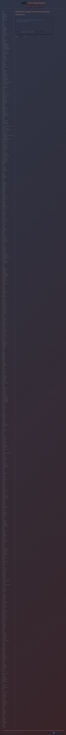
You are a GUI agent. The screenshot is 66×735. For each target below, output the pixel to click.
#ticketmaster (5, 656)
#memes (4, 457)
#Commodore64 (5, 46)
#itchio (3, 406)
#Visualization (5, 154)
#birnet (3, 197)
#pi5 (3, 528)
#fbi (3, 316)
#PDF (3, 116)
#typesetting (4, 679)
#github (3, 353)
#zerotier (4, 726)
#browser (4, 212)
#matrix (3, 450)
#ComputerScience (6, 48)
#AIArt (3, 23)
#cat (3, 221)
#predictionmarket (5, 549)
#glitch (3, 357)
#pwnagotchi (4, 561)
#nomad (3, 494)
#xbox (3, 717)
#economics (4, 296)
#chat (3, 227)
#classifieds (4, 241)
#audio (3, 184)
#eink (3, 298)
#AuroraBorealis (5, 35)
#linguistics (4, 423)
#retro (3, 578)
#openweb (4, 507)
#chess (3, 231)
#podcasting (4, 540)
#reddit (3, 574)
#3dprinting (4, 20)
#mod (3, 471)
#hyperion (4, 387)
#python (3, 563)
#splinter (4, 625)
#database (4, 268)
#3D (3, 13)
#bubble (3, 214)
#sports (3, 626)
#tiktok (3, 658)
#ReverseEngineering (6, 129)
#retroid (3, 582)
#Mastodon (4, 99)
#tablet (3, 644)
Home (3, 732)
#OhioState (4, 111)
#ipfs (3, 402)
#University (4, 150)
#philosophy (4, 525)
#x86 (3, 716)
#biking (3, 191)
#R (2, 125)
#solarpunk (4, 620)
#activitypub (4, 161)
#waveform (4, 694)
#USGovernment (5, 148)
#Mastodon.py (5, 100)
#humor (3, 386)
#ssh (3, 630)
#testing (3, 652)
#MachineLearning (5, 95)
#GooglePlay (4, 76)
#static (3, 631)
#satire (3, 598)
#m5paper (4, 437)
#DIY (3, 50)
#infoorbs (4, 392)
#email (3, 302)
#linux (3, 427)
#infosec (4, 393)
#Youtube (4, 157)
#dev (3, 282)
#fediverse (4, 318)
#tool (3, 661)
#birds (3, 195)
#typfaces (4, 680)
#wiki (3, 709)
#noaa (3, 493)
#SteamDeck (4, 140)
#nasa (3, 484)
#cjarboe (4, 239)
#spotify (3, 627)
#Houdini (4, 80)
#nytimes (4, 500)
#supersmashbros (5, 640)
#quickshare (4, 568)
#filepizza (4, 319)
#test (3, 651)
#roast (3, 588)
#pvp (3, 560)
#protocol (4, 555)
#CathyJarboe (4, 39)
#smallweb (4, 613)
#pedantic (4, 520)
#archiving (4, 177)
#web (3, 697)
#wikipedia (4, 710)
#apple (3, 174)
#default (4, 276)
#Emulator (4, 58)
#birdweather (4, 196)
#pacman (4, 512)
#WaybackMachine (5, 155)
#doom (3, 289)
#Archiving (4, 34)
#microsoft (4, 463)
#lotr (3, 436)
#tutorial (4, 670)
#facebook (4, 312)
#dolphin (4, 288)
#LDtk (3, 88)
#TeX (3, 143)
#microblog (4, 462)
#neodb (3, 485)
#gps (3, 366)
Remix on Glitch (58, 733)
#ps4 (3, 556)
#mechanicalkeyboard (6, 452)
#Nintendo (4, 107)
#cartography (4, 220)
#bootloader (4, 209)
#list (3, 428)
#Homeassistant (5, 78)
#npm (3, 499)
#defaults (4, 277)
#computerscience (5, 256)
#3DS (3, 17)
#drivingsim (4, 291)
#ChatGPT (4, 41)
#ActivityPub (4, 28)
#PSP (3, 118)
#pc (3, 518)
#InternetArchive (5, 83)
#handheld (4, 375)
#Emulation (4, 57)
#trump (3, 668)
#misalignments (5, 466)
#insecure (4, 394)
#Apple (3, 31)
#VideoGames (5, 153)
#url (3, 683)
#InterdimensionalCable (6, 81)
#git (3, 352)
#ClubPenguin (5, 45)
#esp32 (3, 310)
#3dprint (4, 18)
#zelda (3, 725)
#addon (3, 163)
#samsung (4, 595)
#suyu (3, 641)
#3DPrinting (4, 16)
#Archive (4, 32)
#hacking (4, 372)
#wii (3, 705)
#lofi (3, 434)
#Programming (5, 122)
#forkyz (3, 330)
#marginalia (4, 442)
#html (3, 385)
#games (3, 345)
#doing (3, 287)
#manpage (4, 438)
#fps (3, 333)
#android (4, 168)
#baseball (4, 189)
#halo (3, 374)
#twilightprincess (5, 673)
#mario (3, 443)
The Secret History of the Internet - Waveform (29, 20)
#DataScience (5, 52)
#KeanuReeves (5, 87)
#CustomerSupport (5, 49)
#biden (3, 190)
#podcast (32, 31)
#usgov (3, 686)
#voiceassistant (5, 691)
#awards (4, 186)
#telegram (4, 647)
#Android (4, 30)
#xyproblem (4, 722)
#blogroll (4, 203)
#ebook (3, 295)
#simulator (4, 610)
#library (3, 422)
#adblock (4, 162)
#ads (3, 164)
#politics (4, 542)
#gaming (4, 346)
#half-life (4, 373)
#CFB (3, 37)
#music (3, 480)
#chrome (4, 233)
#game (3, 340)
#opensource (4, 506)
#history (3, 380)
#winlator (4, 712)
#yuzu (3, 724)
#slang (3, 612)
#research (4, 577)
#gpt (3, 367)
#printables (4, 553)
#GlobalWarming (5, 74)
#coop (3, 260)
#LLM (3, 90)
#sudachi (4, 639)
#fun (3, 338)
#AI (3, 22)
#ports (3, 547)
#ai (2, 165)
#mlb (3, 469)
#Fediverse (4, 64)
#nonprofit (4, 497)
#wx (3, 715)
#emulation (4, 303)
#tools (3, 662)
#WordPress (4, 156)
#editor (3, 297)
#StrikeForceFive (5, 142)
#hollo (3, 381)
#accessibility (4, 160)
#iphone (3, 403)
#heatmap (4, 379)
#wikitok (4, 711)
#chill (3, 232)
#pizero (3, 533)
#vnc (3, 690)
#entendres (4, 309)
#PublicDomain (5, 123)
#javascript (4, 407)
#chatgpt (4, 228)
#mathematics (5, 449)
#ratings (3, 571)
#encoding (4, 305)
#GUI (3, 69)
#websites (4, 704)
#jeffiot (3, 408)
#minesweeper (5, 465)
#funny (3, 339)
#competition (4, 255)
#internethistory (5, 399)
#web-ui (3, 698)
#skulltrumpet (5, 611)
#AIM (3, 24)
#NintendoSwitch (5, 108)
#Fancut (3, 63)
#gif (3, 350)
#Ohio (3, 109)
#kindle (3, 415)
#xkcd (3, 719)
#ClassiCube (4, 43)
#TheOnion (4, 147)
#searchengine (5, 602)
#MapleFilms (4, 97)
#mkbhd (27, 31)
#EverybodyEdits (5, 59)
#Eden (3, 55)
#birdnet (3, 193)
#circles (3, 235)
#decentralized (5, 275)
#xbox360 (4, 718)
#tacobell (4, 645)
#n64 (3, 483)
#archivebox (4, 176)
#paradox (4, 514)
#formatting (4, 331)
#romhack (4, 589)
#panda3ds (4, 513)
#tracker (4, 663)
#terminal (4, 648)
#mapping (4, 441)
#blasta (3, 199)
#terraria (4, 649)
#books (3, 207)
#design (3, 281)
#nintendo (4, 492)
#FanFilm (4, 62)
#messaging (4, 459)
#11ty (3, 10)
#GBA (3, 67)
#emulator (4, 304)
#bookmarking (5, 206)
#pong (3, 543)
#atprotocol (4, 183)
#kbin (3, 413)
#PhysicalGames (5, 120)
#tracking (4, 665)
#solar (3, 619)
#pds (3, 519)
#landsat (4, 416)
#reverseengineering (6, 584)
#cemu (3, 225)
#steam (3, 633)
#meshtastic (4, 458)
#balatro (4, 188)
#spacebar (4, 624)
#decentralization (5, 274)
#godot (3, 360)
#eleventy (4, 301)
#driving (3, 290)
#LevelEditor (4, 91)
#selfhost (4, 605)
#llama (3, 431)
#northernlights (5, 498)
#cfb (3, 226)
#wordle (3, 714)
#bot (3, 210)
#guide (3, 371)
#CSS (3, 38)
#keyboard (4, 414)
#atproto (4, 182)
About (29, 7)
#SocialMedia (4, 137)
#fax (3, 315)
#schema (4, 599)
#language (4, 417)
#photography (5, 526)
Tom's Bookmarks (33, 3)
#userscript (4, 684)
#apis (3, 172)
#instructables (5, 395)
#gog (3, 361)
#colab (3, 249)
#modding (4, 472)
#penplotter (4, 522)
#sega (3, 604)
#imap (3, 389)
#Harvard (4, 77)
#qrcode (3, 564)
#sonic (3, 623)
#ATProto (4, 27)
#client (3, 246)
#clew (3, 242)
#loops (3, 435)
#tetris (3, 653)
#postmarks (4, 548)
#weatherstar (4, 696)
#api (3, 171)
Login (37, 7)
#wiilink (3, 707)
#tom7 (3, 660)
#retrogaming (4, 581)
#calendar (4, 218)
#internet (23, 31)
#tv (3, 672)
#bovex (3, 211)
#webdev (4, 700)
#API (3, 25)
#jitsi (3, 409)
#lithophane (4, 430)
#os (3, 508)
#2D (3, 11)
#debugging (4, 273)
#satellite (4, 596)
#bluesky (4, 205)
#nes (3, 486)
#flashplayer (4, 325)
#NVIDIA (4, 106)
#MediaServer (5, 101)
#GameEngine (5, 70)
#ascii (3, 179)
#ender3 (4, 308)
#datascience (4, 269)
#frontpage (4, 336)
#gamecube (4, 343)
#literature (4, 429)
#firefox (3, 322)
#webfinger (4, 701)
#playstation (4, 535)
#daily (3, 266)
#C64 (3, 36)
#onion (3, 505)
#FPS (3, 60)
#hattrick (4, 378)
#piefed (3, 529)
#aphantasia (4, 170)
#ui (2, 682)
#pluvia (3, 536)
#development (5, 283)
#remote (4, 576)
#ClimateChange (5, 44)
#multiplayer (4, 479)
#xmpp (3, 721)
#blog (3, 200)
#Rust (3, 130)
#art (3, 178)
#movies (3, 476)
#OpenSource (4, 114)
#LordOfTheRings (5, 93)
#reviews (4, 585)
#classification (5, 240)
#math (3, 448)
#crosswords (4, 262)
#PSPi (3, 119)
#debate (3, 270)
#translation (4, 666)
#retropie (4, 583)
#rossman (4, 591)
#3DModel (4, 14)
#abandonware (5, 158)
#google (4, 364)
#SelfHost (4, 133)
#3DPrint (4, 15)
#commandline (5, 254)
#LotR (3, 94)
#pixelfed (4, 532)
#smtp (3, 617)
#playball (4, 534)
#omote (3, 504)
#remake (4, 575)
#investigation (5, 401)
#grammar (4, 368)
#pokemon (4, 541)
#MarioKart (4, 98)
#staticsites (4, 632)
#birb (3, 192)
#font (3, 326)
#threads (4, 655)
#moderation (4, 473)
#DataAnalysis (5, 51)
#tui (3, 669)
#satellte (4, 597)
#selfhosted (4, 606)
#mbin (3, 451)
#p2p (3, 511)
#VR (3, 151)
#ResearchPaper (5, 128)
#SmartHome (4, 136)
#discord (4, 284)
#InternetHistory (5, 84)
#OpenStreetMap (5, 115)
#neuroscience (5, 490)
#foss (3, 332)
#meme (3, 456)
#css (3, 263)
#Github (3, 73)
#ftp (3, 337)
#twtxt (3, 676)
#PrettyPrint (4, 121)
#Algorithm (4, 29)
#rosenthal (4, 590)
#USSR (3, 149)
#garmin (3, 347)
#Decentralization (5, 53)
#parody (3, 515)
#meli (3, 455)
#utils (3, 688)
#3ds (3, 21)
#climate (4, 247)
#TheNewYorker (5, 146)
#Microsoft (4, 102)
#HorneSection (5, 79)
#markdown (4, 444)
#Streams (4, 141)
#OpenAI (4, 112)
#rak (3, 569)
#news (3, 491)
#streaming (4, 638)
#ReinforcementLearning (7, 126)
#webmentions (5, 702)
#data (3, 267)
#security (4, 603)
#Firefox (4, 65)
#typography (4, 681)
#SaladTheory (5, 132)
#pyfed (3, 562)
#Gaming (4, 72)
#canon (3, 219)
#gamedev (4, 344)
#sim (3, 609)
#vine (3, 689)
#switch (3, 642)
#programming (5, 554)
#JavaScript (4, 86)
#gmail (3, 358)
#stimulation (4, 635)
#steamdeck (4, 634)
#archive (4, 175)
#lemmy (3, 420)
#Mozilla (4, 104)
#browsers (4, 213)
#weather (4, 695)
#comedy (4, 252)
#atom (3, 181)
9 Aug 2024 (19, 21)
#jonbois (4, 410)
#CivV (3, 42)
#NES (3, 105)
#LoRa (3, 92)
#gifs (3, 351)
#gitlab (3, 354)
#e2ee (3, 294)
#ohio (3, 501)
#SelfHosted (4, 134)
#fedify (3, 317)
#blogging (4, 202)
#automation (4, 185)
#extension (4, 311)
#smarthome (4, 616)
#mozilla (4, 477)
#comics (4, 253)
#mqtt (3, 478)
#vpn (3, 693)
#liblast (3, 421)
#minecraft (4, 464)
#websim (4, 703)
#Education (4, 56)
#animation (4, 169)
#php (3, 527)
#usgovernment (5, 687)
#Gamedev (4, 71)
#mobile (3, 470)
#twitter (3, 675)
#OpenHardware (5, 113)
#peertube (4, 521)
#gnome (3, 359)
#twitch (3, 674)
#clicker (3, 245)
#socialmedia (4, 618)
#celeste (4, 224)
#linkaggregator (5, 424)
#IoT (3, 85)
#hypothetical (4, 388)
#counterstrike (5, 261)
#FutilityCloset (5, 66)
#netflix (3, 487)
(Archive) (29, 21)
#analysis (4, 167)
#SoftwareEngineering (6, 139)
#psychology (4, 557)
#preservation (4, 550)
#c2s (3, 217)
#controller (4, 259)
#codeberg (4, 248)
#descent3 (4, 280)
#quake (3, 567)
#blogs (3, 204)
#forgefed (4, 329)
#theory (3, 654)
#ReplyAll (4, 127)
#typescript (4, 677)
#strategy (4, 637)
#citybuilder (4, 238)
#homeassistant (5, 382)
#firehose (4, 323)
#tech (3, 646)
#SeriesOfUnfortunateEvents (7, 135)
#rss (3, 592)
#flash (3, 324)
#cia (3, 234)
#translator (4, 667)
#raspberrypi (4, 570)
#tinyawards (4, 659)
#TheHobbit (4, 144)
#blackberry (4, 198)
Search (33, 7)
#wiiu (3, 708)
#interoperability (5, 400)
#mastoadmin (4, 445)
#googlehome (5, 365)
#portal (3, 546)
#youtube (4, 723)
